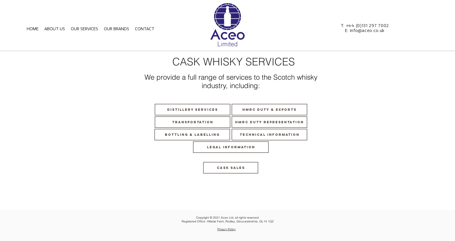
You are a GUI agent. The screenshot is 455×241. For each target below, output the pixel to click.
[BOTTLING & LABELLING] (192, 134)
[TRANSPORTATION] (192, 122)
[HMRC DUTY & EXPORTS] (269, 109)
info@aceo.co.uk (367, 30)
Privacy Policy (226, 229)
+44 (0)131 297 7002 (367, 25)
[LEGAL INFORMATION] (231, 147)
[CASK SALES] (230, 168)
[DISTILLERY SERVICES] (192, 109)
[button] (54, 29)
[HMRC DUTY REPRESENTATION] (269, 122)
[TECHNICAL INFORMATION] (269, 134)
